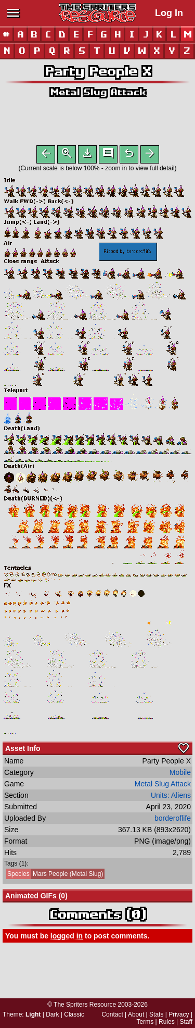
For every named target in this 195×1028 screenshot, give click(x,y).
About (136, 1014)
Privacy (178, 1014)
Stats (156, 1014)
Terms (145, 1021)
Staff (186, 1021)
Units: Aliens (171, 797)
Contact (112, 1014)
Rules (167, 1021)
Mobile (180, 774)
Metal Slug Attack (98, 92)
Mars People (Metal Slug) (54, 876)
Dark (52, 1014)
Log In (169, 13)
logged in (66, 938)
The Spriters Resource (85, 1004)
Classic (74, 1014)
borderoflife (172, 820)
